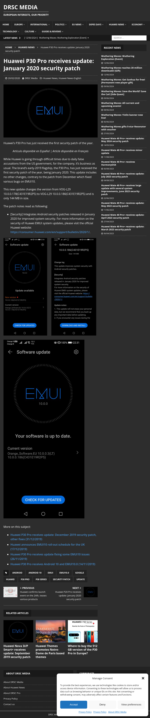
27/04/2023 (109, 221)
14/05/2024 (109, 145)
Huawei (10, 579)
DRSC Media (31, 78)
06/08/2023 (109, 168)
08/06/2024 (109, 110)
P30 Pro (25, 579)
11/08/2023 (109, 157)
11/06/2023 (109, 210)
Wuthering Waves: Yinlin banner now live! (122, 116)
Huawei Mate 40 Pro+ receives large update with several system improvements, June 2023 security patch (121, 190)
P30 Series (41, 579)
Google (79, 572)
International (39, 24)
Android (17, 572)
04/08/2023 (109, 180)
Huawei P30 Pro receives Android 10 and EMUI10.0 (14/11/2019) (52, 564)
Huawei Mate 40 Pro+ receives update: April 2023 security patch (122, 216)
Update (80, 579)
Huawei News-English (70, 78)
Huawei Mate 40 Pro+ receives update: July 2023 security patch (122, 175)
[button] (143, 678)
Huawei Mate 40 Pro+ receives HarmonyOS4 (118, 163)
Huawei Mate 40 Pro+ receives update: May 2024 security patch (122, 140)
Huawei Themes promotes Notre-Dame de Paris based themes (50, 651)
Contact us (9, 704)
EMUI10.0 (64, 572)
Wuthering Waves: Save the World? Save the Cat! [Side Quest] (123, 93)
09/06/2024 (109, 86)
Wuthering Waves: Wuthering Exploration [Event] (117, 57)
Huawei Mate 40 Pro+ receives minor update (122, 151)
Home (6, 24)
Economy (137, 24)
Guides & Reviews (51, 31)
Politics (59, 24)
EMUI (50, 572)
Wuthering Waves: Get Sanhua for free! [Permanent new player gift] (123, 81)
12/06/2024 (109, 63)
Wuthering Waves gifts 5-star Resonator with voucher (123, 128)
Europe (18, 24)
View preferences (131, 704)
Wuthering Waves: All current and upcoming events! (120, 104)
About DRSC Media (117, 711)
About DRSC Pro (11, 693)
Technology (10, 31)
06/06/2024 (109, 121)
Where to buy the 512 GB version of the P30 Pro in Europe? (82, 649)
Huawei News (116, 24)
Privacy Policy (85, 711)
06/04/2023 (109, 233)
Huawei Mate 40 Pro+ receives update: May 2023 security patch (122, 204)
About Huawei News (14, 687)
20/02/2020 (14, 78)
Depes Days (95, 24)
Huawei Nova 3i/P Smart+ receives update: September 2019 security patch (16, 651)
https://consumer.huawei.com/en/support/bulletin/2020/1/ (50, 232)
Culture (29, 31)
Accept (74, 704)
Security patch (61, 579)
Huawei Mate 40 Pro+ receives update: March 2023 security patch (122, 228)
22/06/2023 (109, 198)
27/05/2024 (109, 133)
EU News (76, 24)
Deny (102, 704)
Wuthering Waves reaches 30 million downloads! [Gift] (121, 69)
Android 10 (35, 572)
